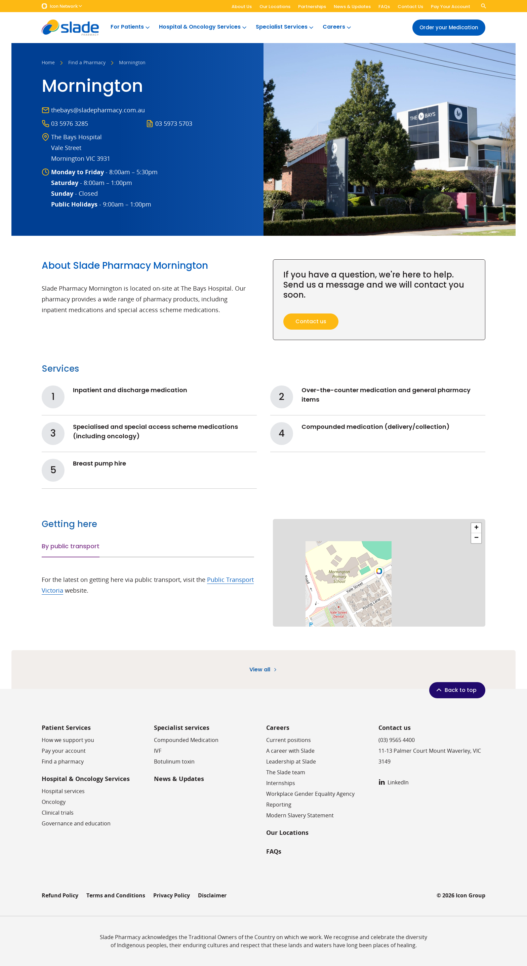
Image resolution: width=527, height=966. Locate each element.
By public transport (70, 546)
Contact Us (410, 6)
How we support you (68, 740)
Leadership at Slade (291, 761)
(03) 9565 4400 (396, 740)
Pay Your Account (450, 6)
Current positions (288, 740)
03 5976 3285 (69, 123)
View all (263, 669)
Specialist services (181, 727)
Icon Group (470, 895)
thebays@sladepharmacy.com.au (98, 110)
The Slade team (285, 772)
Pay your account (64, 750)
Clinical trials (58, 812)
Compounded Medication (186, 740)
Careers (337, 27)
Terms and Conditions (115, 895)
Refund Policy (60, 895)
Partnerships (312, 6)
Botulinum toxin (174, 761)
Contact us (394, 727)
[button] (379, 573)
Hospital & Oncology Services (203, 27)
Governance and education (76, 823)
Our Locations (274, 6)
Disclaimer (212, 895)
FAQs (384, 6)
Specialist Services (285, 27)
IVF (157, 750)
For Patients (131, 27)
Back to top (456, 690)
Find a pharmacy (63, 761)
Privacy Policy (171, 895)
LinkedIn (393, 782)
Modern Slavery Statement (300, 815)
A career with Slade (290, 750)
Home (48, 63)
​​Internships (280, 783)
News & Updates (352, 6)
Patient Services (66, 727)
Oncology (54, 802)
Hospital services (63, 791)
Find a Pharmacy (87, 63)
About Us (242, 6)
